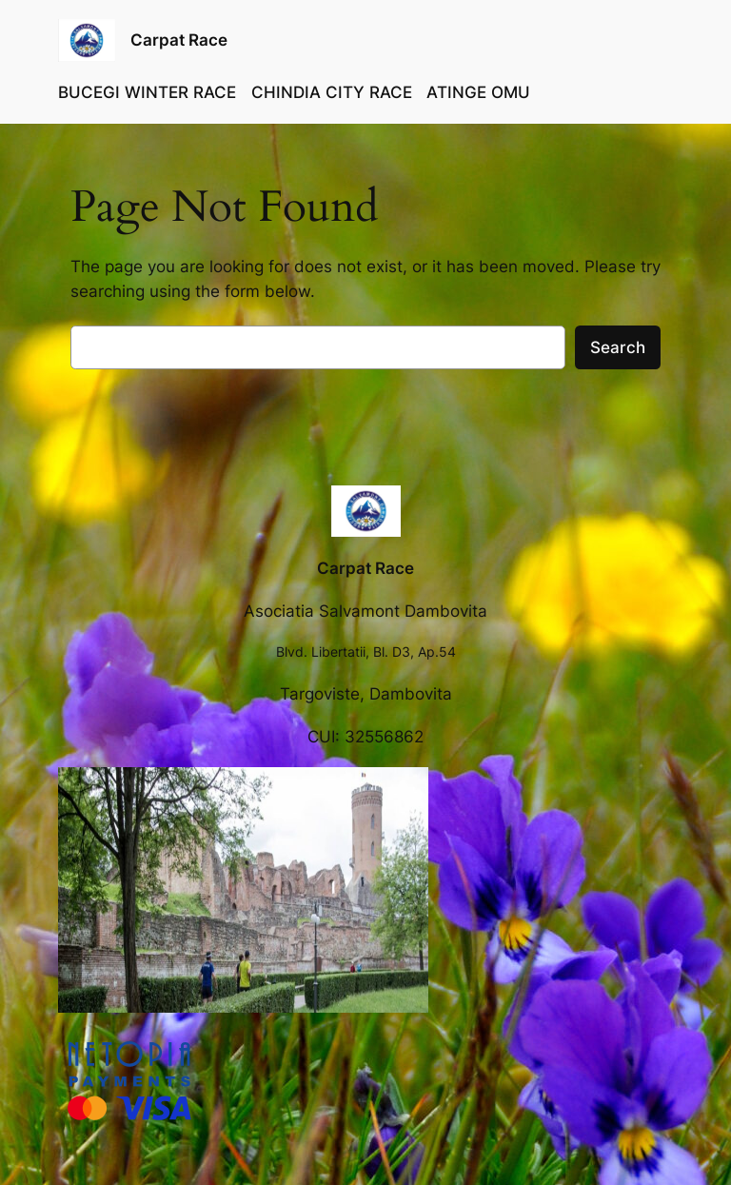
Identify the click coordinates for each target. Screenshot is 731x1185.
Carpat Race (178, 39)
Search (617, 347)
